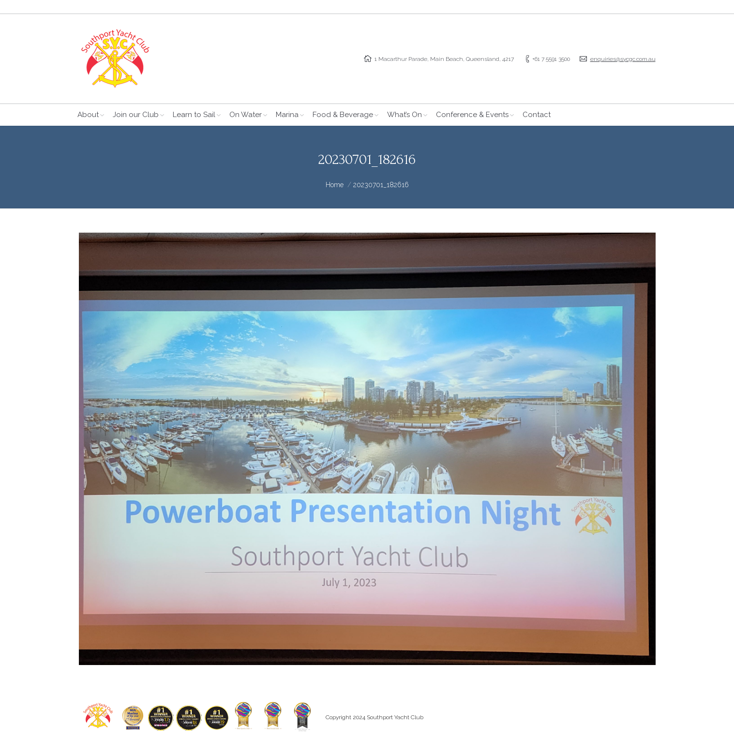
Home (335, 185)
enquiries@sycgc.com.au (623, 59)
